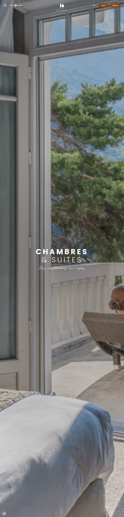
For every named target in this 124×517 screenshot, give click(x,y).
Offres (103, 5)
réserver (115, 5)
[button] (94, 5)
